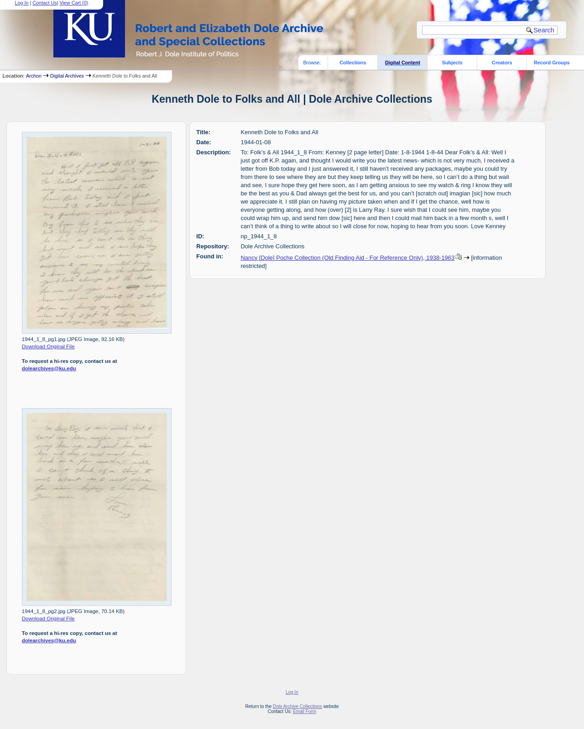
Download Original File (48, 346)
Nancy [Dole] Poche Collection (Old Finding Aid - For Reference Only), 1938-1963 (348, 257)
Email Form (304, 711)
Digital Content (402, 62)
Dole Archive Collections (297, 706)
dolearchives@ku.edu (49, 368)
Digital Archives (67, 76)
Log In (292, 692)
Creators (502, 62)
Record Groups (552, 62)
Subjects (452, 62)
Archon (34, 76)
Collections (352, 62)
